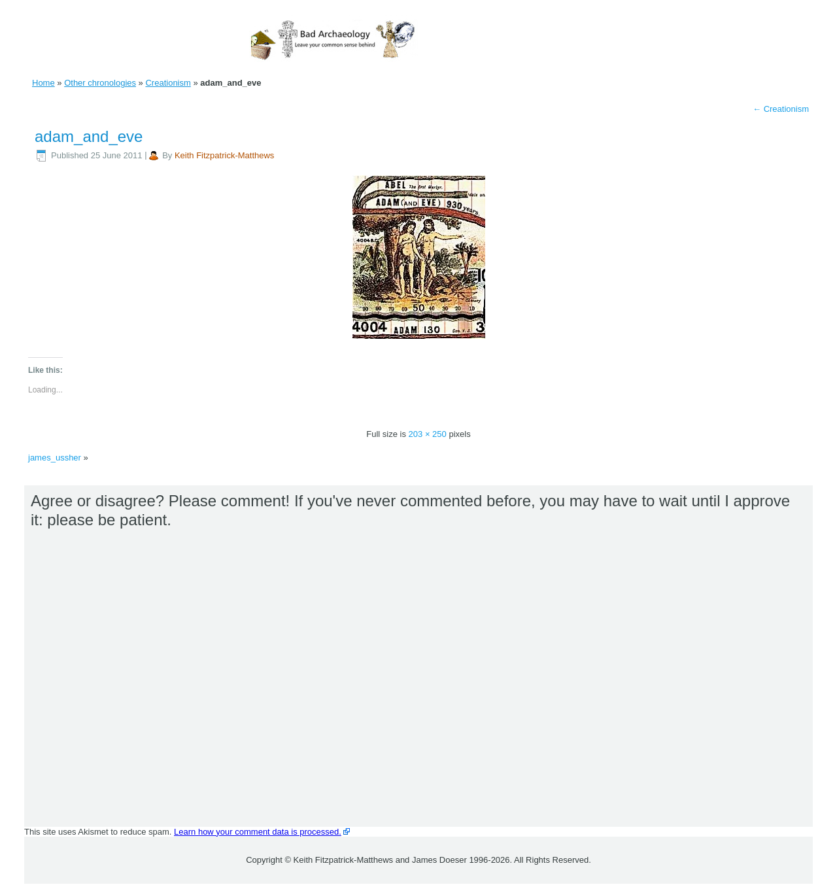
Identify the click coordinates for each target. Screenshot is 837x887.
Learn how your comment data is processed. (257, 832)
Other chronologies (100, 83)
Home (43, 83)
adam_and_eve (89, 136)
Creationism (167, 83)
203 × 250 (428, 434)
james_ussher (54, 457)
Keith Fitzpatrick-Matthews (224, 155)
